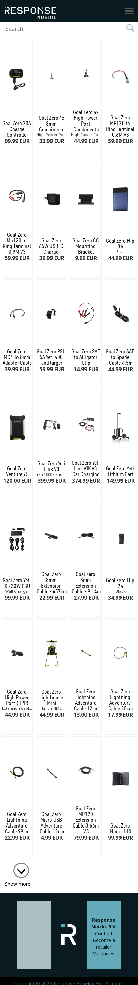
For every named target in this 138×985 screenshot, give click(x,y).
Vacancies (103, 953)
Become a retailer (104, 943)
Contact (104, 933)
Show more (17, 884)
